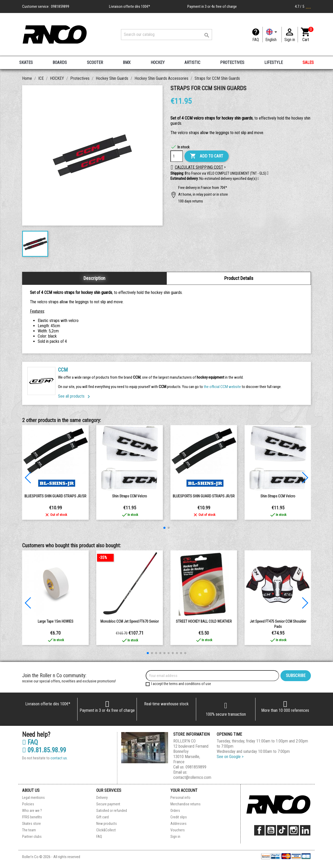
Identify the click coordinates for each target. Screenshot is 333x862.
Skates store (31, 823)
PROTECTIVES (232, 62)
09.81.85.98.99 (44, 750)
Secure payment (108, 804)
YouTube (271, 830)
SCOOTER (95, 62)
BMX (127, 62)
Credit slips (178, 817)
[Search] (166, 34)
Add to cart (206, 156)
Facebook (259, 830)
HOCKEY (158, 62)
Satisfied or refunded (111, 810)
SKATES (26, 62)
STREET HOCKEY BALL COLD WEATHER (204, 621)
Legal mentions (33, 797)
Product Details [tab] (238, 278)
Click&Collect (106, 830)
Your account (183, 790)
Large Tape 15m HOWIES (55, 621)
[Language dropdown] (272, 34)
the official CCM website (223, 386)
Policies (28, 804)
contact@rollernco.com (192, 777)
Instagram (294, 830)
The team (29, 830)
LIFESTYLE (273, 62)
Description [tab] (94, 278)
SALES (308, 62)
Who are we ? (32, 810)
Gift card (102, 817)
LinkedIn (305, 830)
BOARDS (60, 62)
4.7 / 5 (303, 6)
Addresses (178, 823)
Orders (175, 810)
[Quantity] (176, 156)
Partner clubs (32, 836)
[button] (258, 178)
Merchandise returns (185, 804)
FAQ (255, 39)
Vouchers (177, 830)
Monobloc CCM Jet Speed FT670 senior (129, 621)
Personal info (180, 797)
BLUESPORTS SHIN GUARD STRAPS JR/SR (55, 496)
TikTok (282, 830)
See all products (75, 396)
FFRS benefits (32, 817)
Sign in (175, 836)
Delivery (102, 797)
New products (106, 823)
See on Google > (230, 756)
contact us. (59, 758)
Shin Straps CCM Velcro (129, 496)
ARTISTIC (192, 62)
